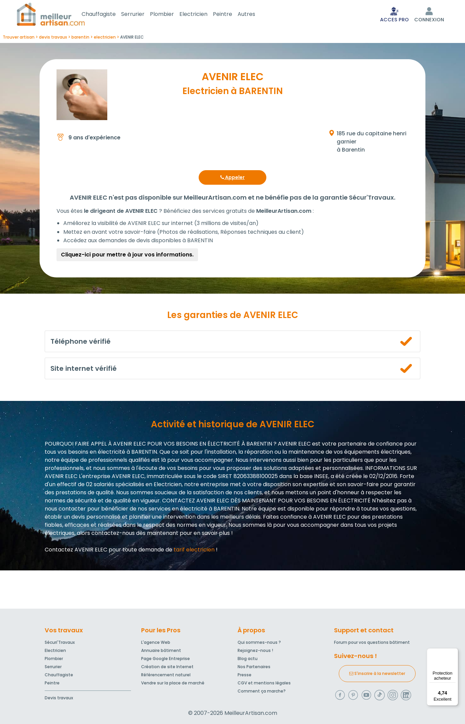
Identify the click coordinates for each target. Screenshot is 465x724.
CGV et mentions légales (264, 683)
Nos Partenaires (254, 667)
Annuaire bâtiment (161, 651)
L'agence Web (155, 643)
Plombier (170, 15)
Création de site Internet (167, 667)
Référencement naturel (166, 675)
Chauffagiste (107, 15)
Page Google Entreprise (165, 659)
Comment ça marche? (262, 691)
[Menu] (454, 652)
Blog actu (248, 659)
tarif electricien (194, 551)
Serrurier (141, 15)
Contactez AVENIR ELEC (76, 551)
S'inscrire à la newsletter (377, 674)
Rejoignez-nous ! (255, 651)
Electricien (201, 15)
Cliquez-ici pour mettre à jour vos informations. (127, 256)
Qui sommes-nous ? (259, 643)
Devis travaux (59, 698)
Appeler (232, 178)
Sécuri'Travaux (60, 643)
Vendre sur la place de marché (172, 683)
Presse (244, 675)
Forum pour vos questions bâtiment (372, 643)
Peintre (230, 15)
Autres (254, 15)
